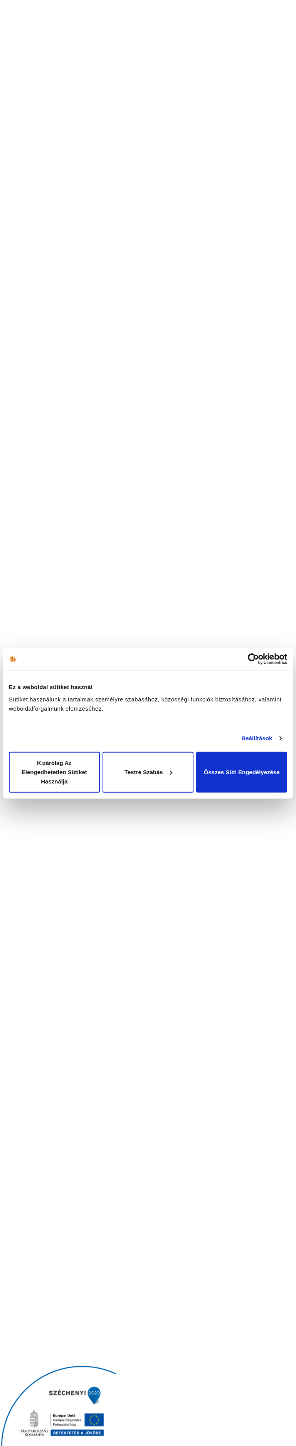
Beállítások (256, 738)
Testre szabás (148, 771)
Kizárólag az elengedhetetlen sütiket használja (54, 771)
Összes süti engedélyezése (242, 771)
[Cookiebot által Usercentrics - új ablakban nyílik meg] (253, 659)
